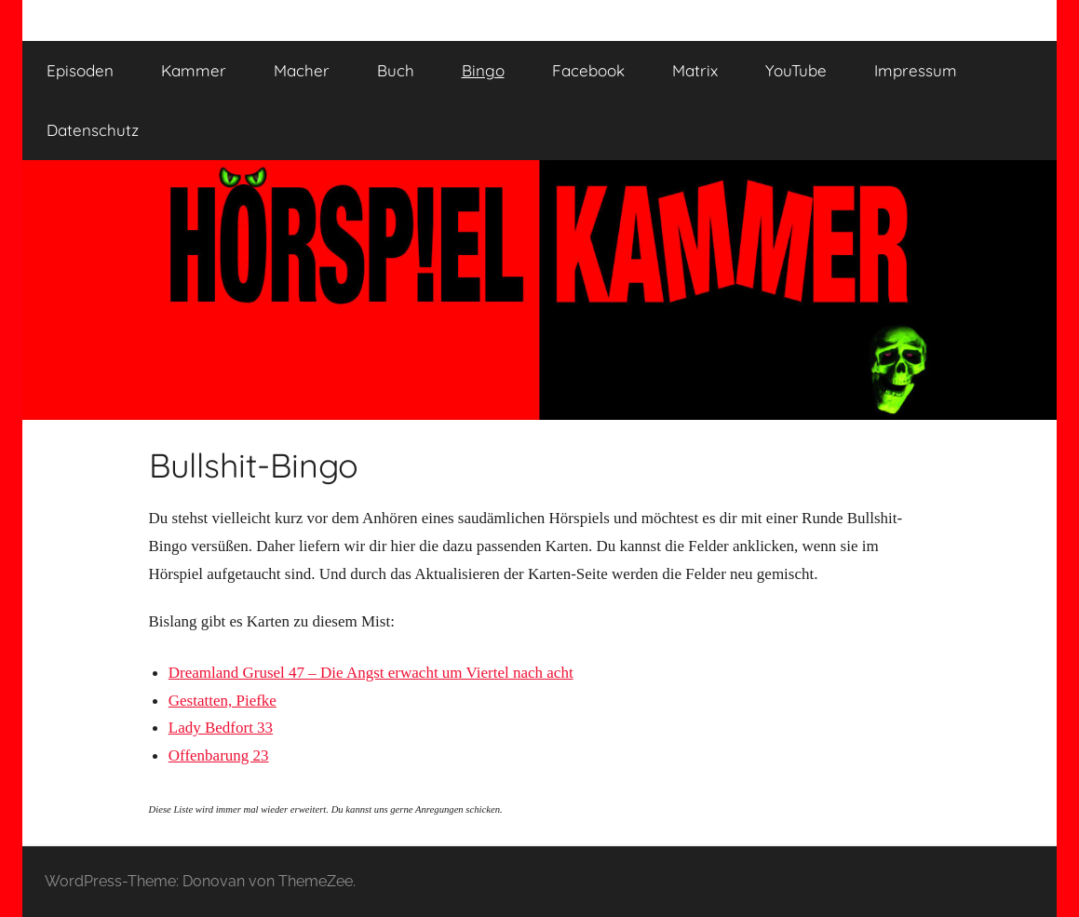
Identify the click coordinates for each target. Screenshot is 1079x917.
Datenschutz (93, 130)
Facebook (588, 70)
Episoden (80, 70)
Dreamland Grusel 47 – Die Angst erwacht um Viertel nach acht (371, 672)
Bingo (483, 70)
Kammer (193, 70)
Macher (302, 70)
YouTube (796, 70)
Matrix (695, 70)
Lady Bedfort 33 (221, 727)
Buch (395, 70)
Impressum (915, 70)
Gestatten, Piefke (222, 700)
